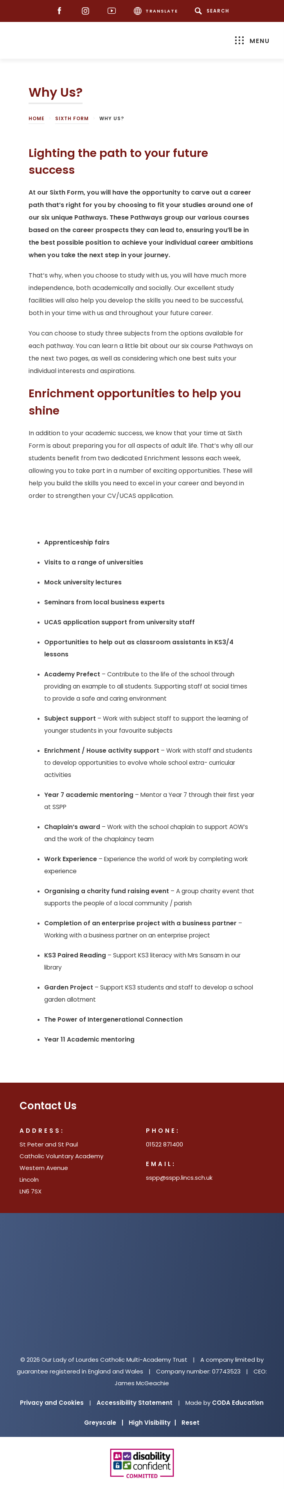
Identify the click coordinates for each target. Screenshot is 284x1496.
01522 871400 (164, 1144)
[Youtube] (114, 11)
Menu (252, 40)
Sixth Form (72, 118)
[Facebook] (61, 11)
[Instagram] (87, 11)
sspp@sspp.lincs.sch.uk (179, 1177)
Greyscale (103, 1422)
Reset (191, 1422)
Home (37, 118)
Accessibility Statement (135, 1403)
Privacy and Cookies (52, 1403)
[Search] (213, 11)
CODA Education (238, 1403)
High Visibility (152, 1422)
